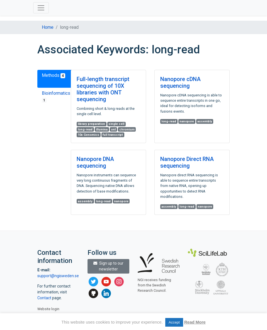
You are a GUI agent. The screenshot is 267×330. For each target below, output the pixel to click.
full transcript (113, 135)
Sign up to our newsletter (108, 266)
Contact (44, 298)
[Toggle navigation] (41, 7)
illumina (102, 129)
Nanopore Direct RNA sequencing (187, 162)
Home (48, 27)
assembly (204, 121)
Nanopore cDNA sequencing (180, 82)
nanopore (186, 121)
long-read (85, 129)
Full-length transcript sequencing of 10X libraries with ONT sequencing (103, 89)
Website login (48, 309)
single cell (116, 124)
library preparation (91, 124)
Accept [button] (174, 322)
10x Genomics (88, 135)
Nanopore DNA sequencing (95, 162)
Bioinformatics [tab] (56, 97)
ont (113, 129)
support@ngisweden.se (58, 276)
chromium (127, 129)
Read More (195, 322)
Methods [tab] (53, 75)
